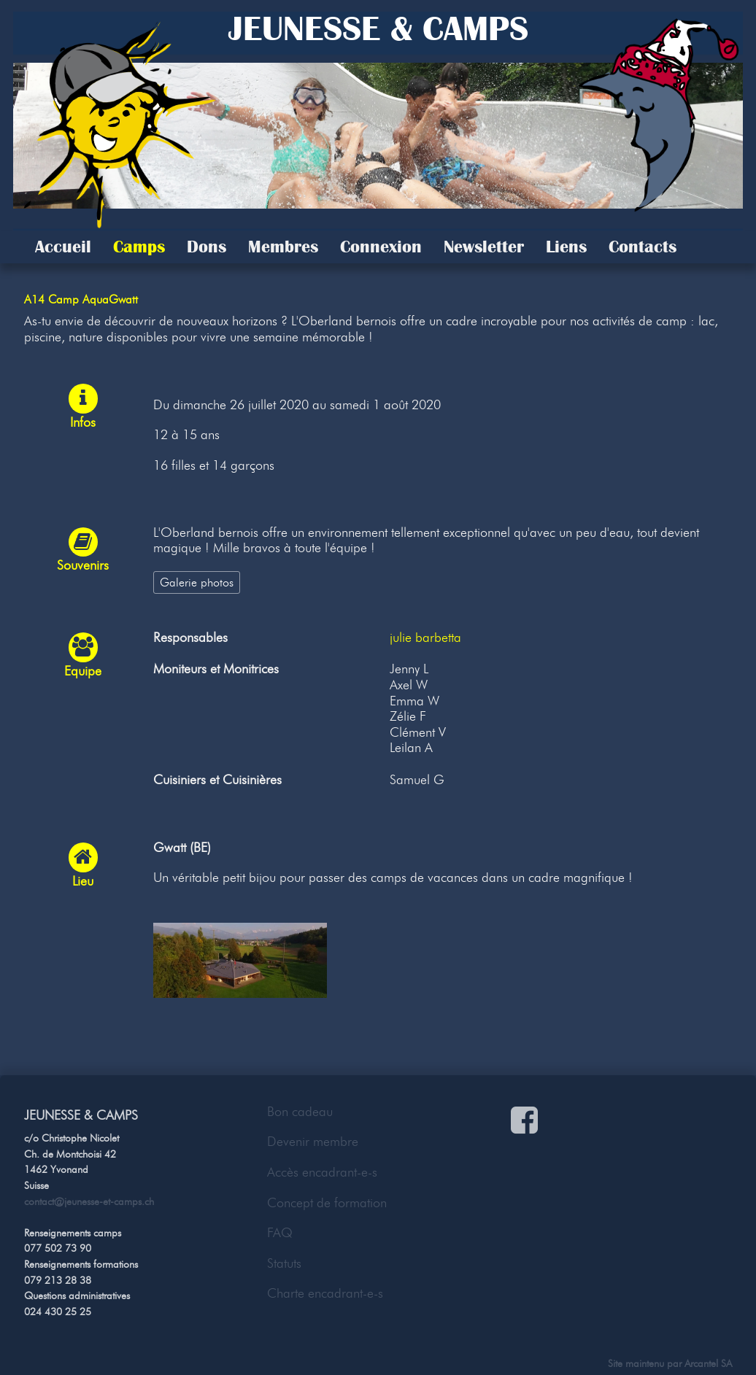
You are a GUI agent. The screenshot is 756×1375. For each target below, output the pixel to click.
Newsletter (484, 246)
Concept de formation (327, 1203)
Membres (283, 246)
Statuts (284, 1263)
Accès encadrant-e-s (322, 1172)
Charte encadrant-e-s (325, 1293)
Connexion (381, 246)
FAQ (280, 1233)
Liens (566, 246)
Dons (206, 246)
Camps (139, 246)
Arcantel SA (708, 1363)
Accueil (63, 246)
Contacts (642, 246)
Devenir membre (312, 1142)
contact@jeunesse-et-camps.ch (89, 1201)
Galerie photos (197, 582)
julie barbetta (425, 638)
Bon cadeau (300, 1112)
